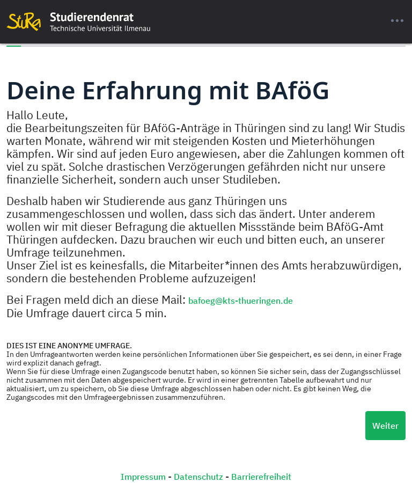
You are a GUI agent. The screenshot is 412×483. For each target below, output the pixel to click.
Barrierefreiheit (261, 476)
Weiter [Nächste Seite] (385, 425)
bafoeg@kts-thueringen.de (240, 300)
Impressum (143, 476)
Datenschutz (198, 476)
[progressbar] (206, 46)
